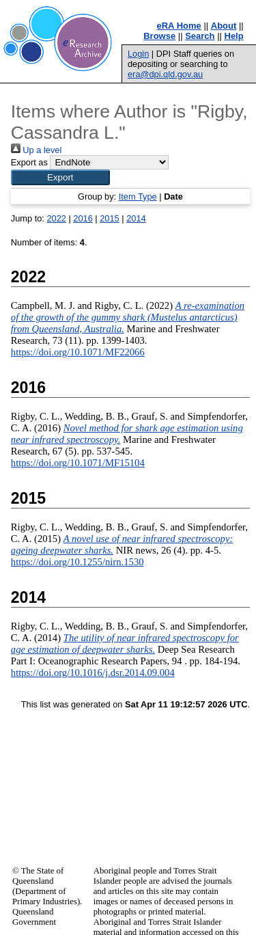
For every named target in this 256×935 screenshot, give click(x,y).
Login (138, 54)
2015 (109, 218)
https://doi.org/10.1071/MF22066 (78, 352)
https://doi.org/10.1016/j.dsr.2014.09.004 (93, 672)
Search (199, 36)
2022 (56, 218)
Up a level (36, 150)
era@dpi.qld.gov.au (165, 74)
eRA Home (179, 26)
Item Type (138, 196)
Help (234, 36)
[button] (60, 177)
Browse (159, 36)
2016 (82, 218)
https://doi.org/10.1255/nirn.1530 (77, 561)
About (224, 26)
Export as (29, 162)
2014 (135, 218)
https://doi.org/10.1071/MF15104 (78, 462)
